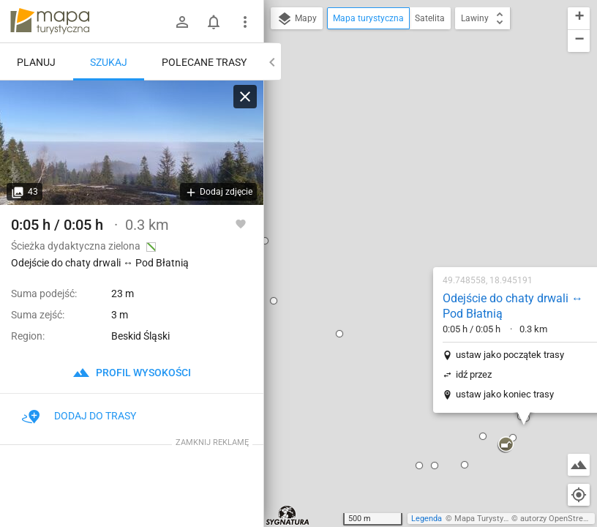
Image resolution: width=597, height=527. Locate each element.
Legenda (426, 518)
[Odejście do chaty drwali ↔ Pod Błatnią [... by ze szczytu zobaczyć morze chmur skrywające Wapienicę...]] (131, 143)
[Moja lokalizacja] (579, 495)
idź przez (380, 206)
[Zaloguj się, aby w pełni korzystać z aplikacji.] (240, 223)
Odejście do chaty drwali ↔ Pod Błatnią (419, 138)
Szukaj (108, 62)
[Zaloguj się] (182, 22)
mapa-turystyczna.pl (50, 21)
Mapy (297, 19)
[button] (341, 298)
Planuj (36, 62)
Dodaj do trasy (79, 416)
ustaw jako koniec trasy (411, 226)
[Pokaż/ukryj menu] (245, 22)
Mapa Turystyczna (487, 518)
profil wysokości (131, 372)
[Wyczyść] (245, 96)
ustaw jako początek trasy (416, 187)
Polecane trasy (204, 62)
